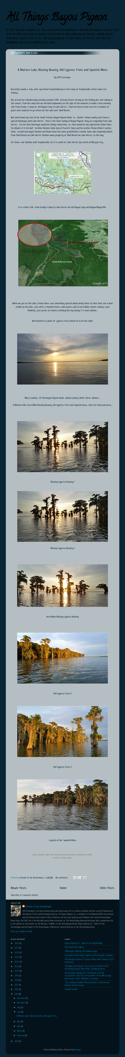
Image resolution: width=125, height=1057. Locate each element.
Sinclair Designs (71, 989)
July (19, 1007)
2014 (16, 1041)
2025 (16, 948)
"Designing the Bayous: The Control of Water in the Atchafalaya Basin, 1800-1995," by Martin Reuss (86, 967)
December (21, 998)
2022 (16, 961)
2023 (16, 957)
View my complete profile (21, 931)
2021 (16, 966)
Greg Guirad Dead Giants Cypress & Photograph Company (89, 955)
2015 (16, 994)
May (19, 1021)
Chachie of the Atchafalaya (38, 906)
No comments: (62, 877)
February (21, 1035)
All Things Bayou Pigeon (56, 18)
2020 (16, 971)
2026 (16, 943)
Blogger (77, 1049)
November (21, 1002)
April (19, 1026)
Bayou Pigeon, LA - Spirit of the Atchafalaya (83, 42)
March (20, 1031)
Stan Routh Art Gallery (74, 947)
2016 (16, 989)
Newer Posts (18, 888)
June (19, 1012)
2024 (16, 952)
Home (63, 888)
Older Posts (107, 888)
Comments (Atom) (30, 895)
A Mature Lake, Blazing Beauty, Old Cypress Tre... (37, 1016)
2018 (16, 980)
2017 (16, 985)
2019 (16, 975)
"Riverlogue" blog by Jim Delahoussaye (81, 951)
